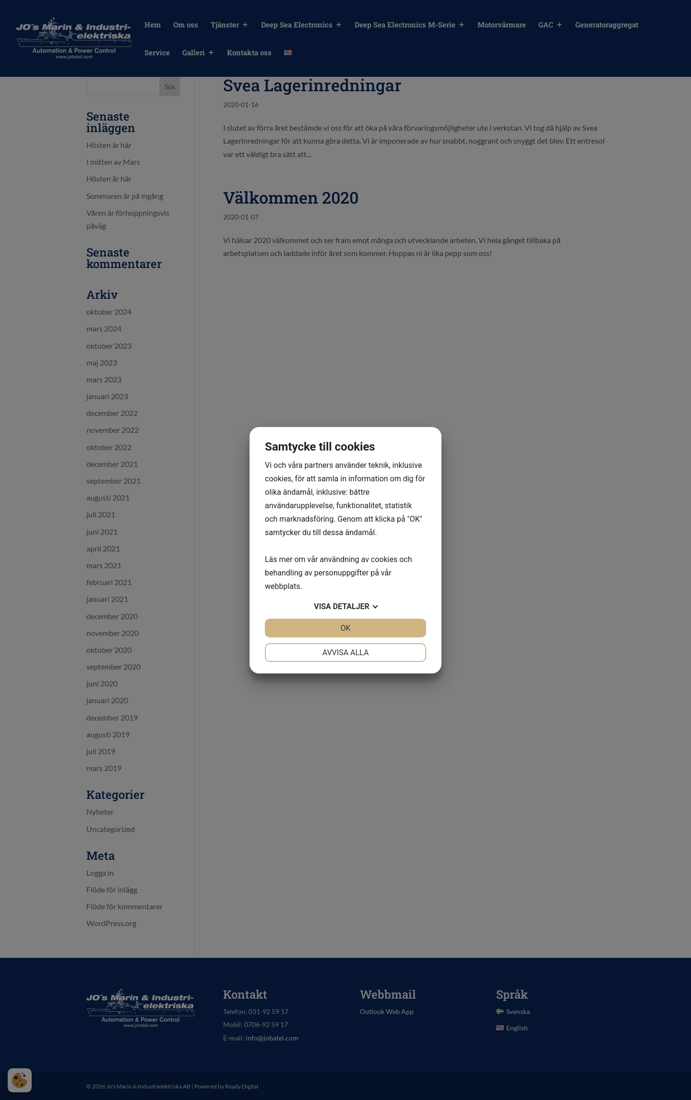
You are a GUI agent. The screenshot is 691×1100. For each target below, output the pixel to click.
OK (345, 628)
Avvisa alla (345, 652)
